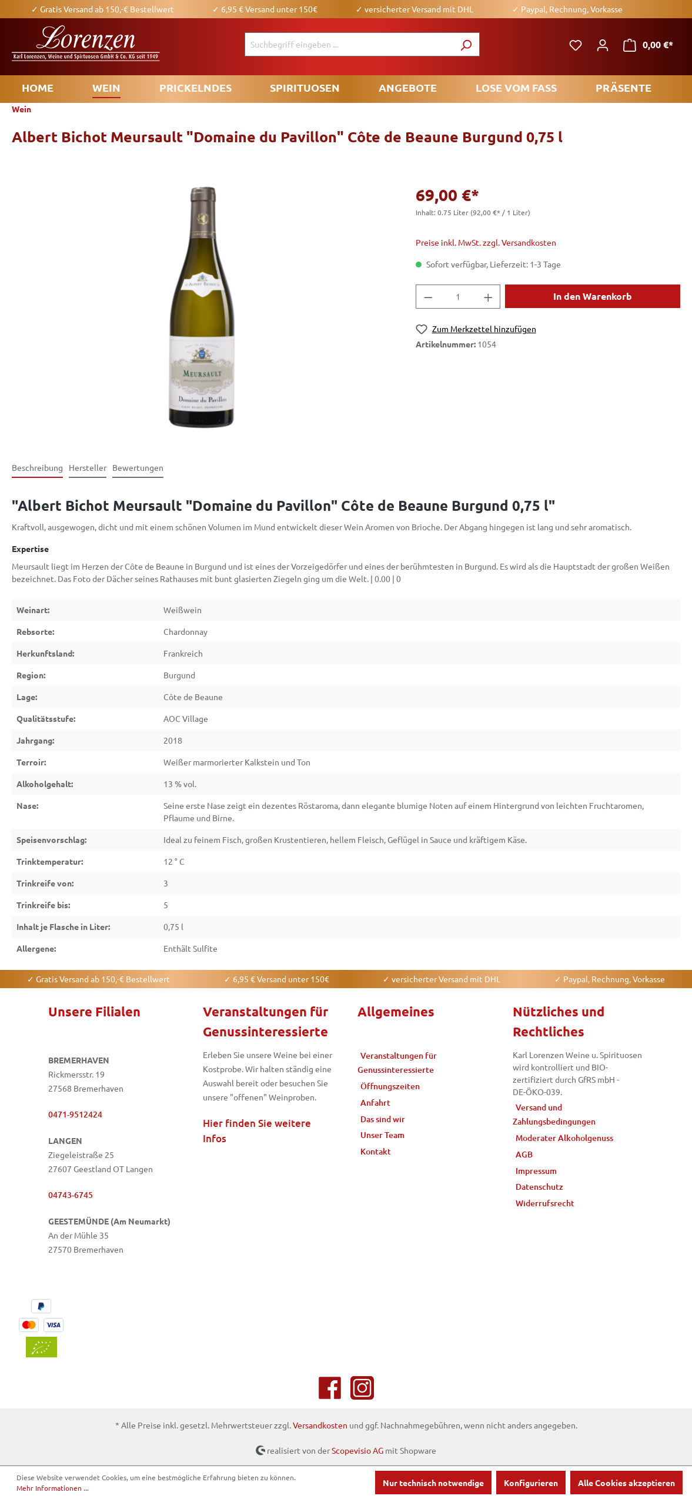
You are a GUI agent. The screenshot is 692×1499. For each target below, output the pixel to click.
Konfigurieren (531, 1482)
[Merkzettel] (575, 45)
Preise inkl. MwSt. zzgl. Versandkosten (486, 242)
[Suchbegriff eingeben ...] (349, 44)
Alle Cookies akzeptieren (626, 1482)
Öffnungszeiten (390, 1086)
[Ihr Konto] (602, 45)
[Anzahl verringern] (428, 297)
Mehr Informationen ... (52, 1488)
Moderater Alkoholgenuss (564, 1137)
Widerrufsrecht (545, 1203)
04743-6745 (70, 1194)
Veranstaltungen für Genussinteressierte (397, 1062)
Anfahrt (375, 1102)
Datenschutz (539, 1186)
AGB (524, 1154)
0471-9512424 (75, 1114)
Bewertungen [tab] (137, 467)
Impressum (536, 1170)
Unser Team (382, 1134)
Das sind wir (382, 1119)
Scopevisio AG (357, 1449)
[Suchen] (466, 44)
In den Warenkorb (592, 296)
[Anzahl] (458, 297)
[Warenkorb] (648, 45)
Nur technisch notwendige (433, 1482)
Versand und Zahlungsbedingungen (554, 1114)
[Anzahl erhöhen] (488, 297)
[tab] (37, 468)
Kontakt (375, 1151)
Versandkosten (320, 1425)
